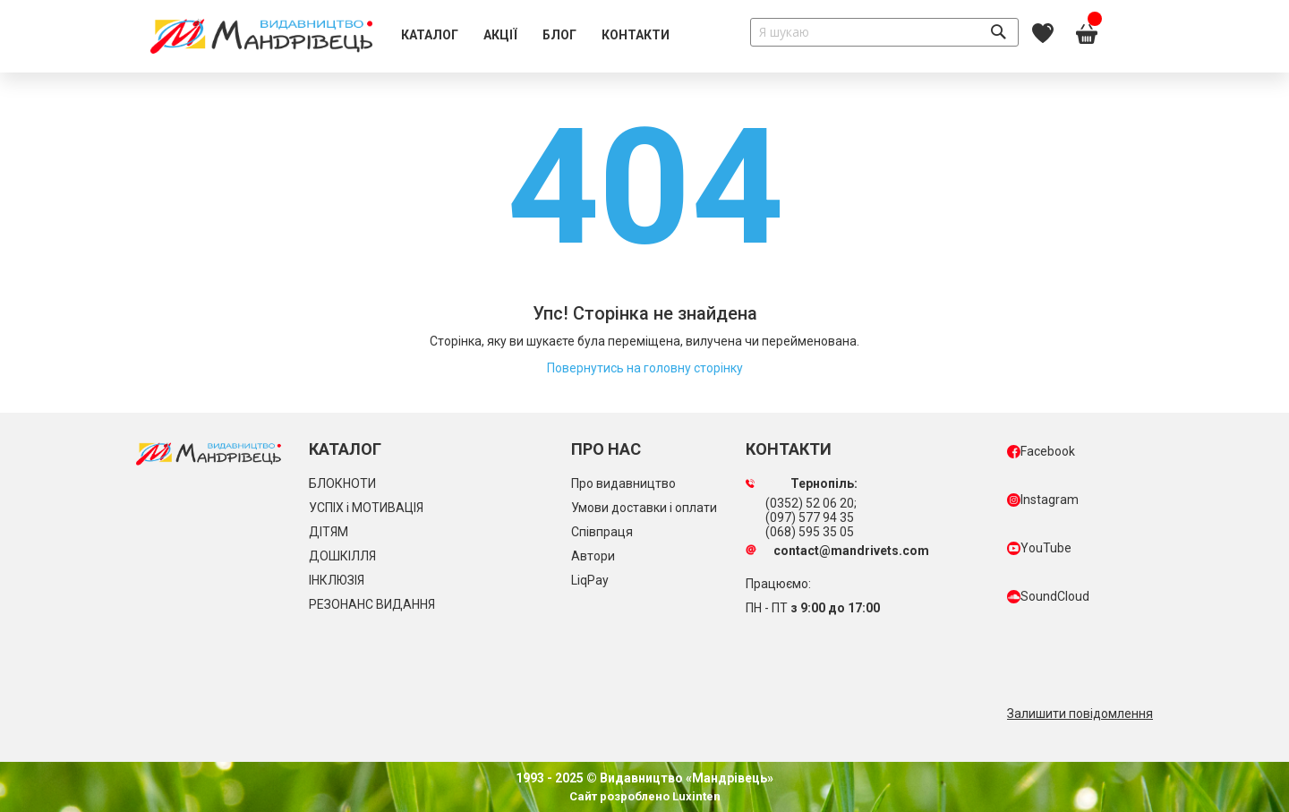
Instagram (1043, 499)
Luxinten (695, 796)
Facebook (1041, 451)
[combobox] (884, 32)
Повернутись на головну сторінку (645, 368)
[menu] (535, 36)
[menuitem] (429, 36)
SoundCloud (1048, 596)
